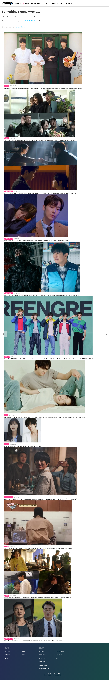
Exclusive (7, 356)
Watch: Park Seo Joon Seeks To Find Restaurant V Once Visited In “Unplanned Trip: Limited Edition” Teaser (38, 548)
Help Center (59, 654)
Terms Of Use (42, 654)
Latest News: (20, 27)
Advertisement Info (44, 668)
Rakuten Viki (58, 675)
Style (45, 3)
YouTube (24, 654)
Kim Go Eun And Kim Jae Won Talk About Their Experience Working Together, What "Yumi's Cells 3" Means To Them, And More (44, 417)
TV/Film (7, 86)
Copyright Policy (43, 665)
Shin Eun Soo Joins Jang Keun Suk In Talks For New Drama (22, 446)
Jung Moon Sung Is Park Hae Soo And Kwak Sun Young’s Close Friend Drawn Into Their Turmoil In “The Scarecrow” (40, 499)
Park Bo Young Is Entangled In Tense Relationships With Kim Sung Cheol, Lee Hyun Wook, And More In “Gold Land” (40, 193)
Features (68, 3)
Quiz (27, 3)
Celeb (39, 3)
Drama (6, 138)
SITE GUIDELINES (30, 21)
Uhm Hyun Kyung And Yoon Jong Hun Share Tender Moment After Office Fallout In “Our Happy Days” (36, 240)
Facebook (7, 651)
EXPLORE (18, 3)
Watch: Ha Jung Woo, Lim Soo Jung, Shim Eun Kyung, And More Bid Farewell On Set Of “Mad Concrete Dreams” (39, 140)
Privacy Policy (42, 658)
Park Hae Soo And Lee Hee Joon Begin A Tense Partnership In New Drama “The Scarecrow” (33, 640)
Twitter (6, 658)
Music (59, 3)
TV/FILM (52, 3)
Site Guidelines (60, 651)
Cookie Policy (42, 661)
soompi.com (14, 21)
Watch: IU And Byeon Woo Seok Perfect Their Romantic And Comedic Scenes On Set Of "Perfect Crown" (37, 597)
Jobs (57, 658)
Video (33, 3)
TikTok (23, 651)
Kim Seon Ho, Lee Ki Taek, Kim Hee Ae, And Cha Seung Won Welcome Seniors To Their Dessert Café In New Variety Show (43, 88)
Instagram (7, 654)
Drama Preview (9, 191)
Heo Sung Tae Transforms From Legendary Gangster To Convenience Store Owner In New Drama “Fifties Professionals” (42, 295)
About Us (41, 651)
